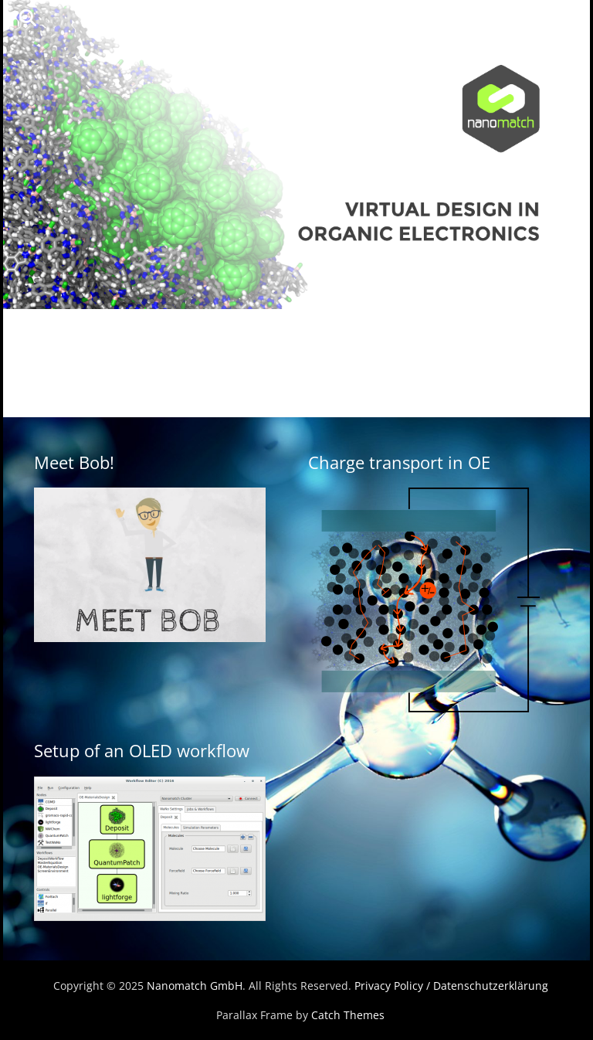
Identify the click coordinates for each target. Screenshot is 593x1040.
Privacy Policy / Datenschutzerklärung (451, 985)
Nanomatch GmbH (194, 985)
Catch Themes (348, 1015)
